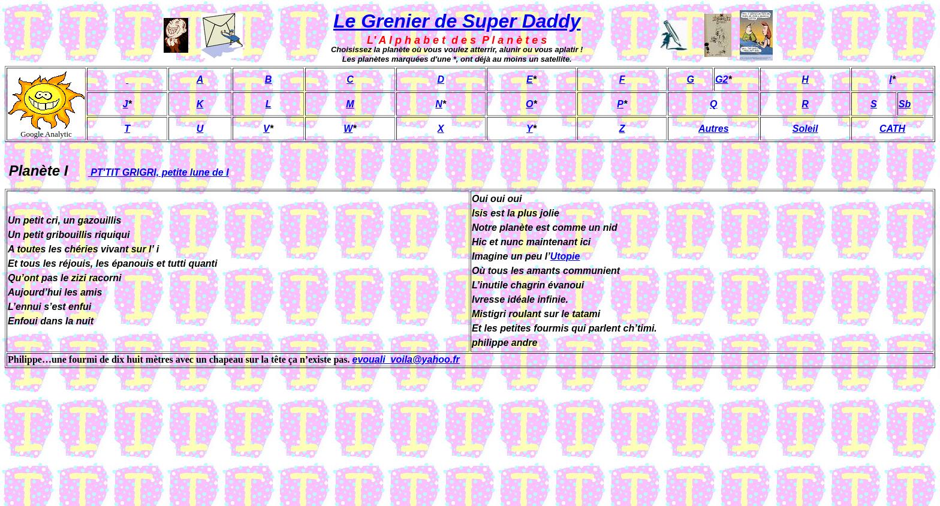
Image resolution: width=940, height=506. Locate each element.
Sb (905, 104)
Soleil (805, 129)
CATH (892, 129)
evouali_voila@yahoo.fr (406, 359)
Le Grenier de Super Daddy (457, 21)
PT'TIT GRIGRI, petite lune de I (158, 172)
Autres (713, 129)
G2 (721, 79)
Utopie (565, 256)
